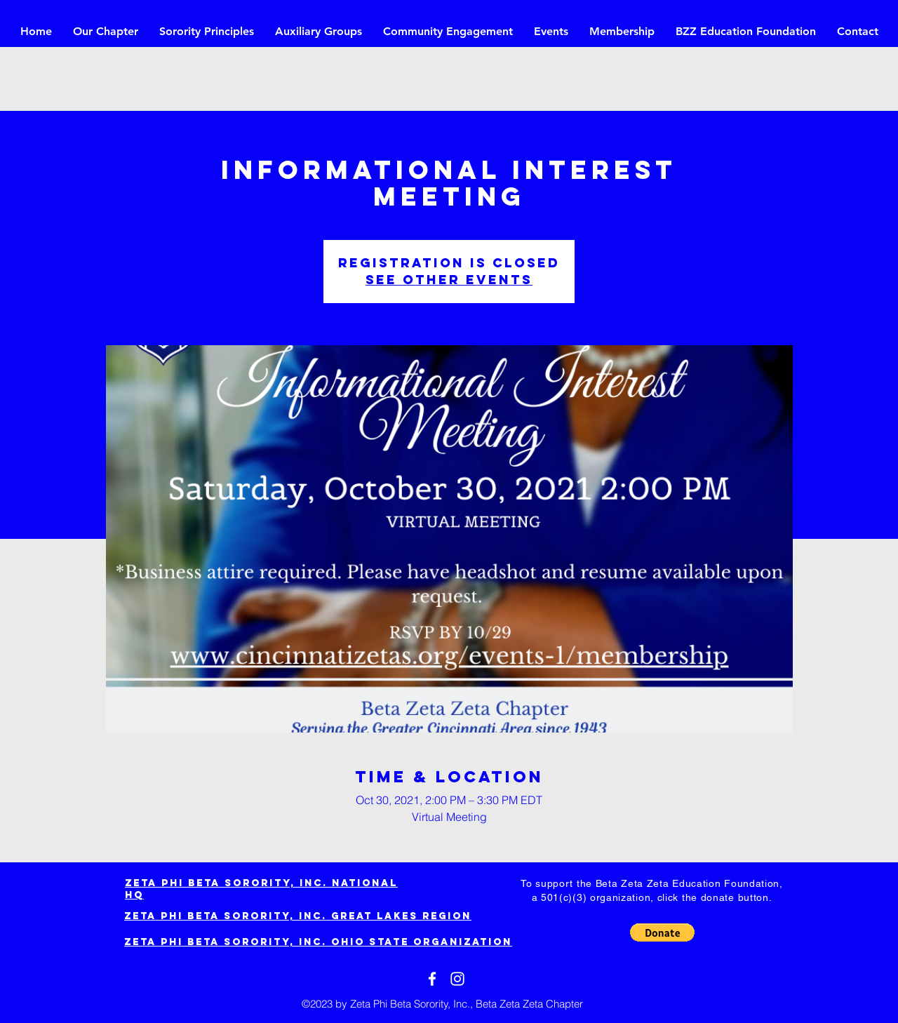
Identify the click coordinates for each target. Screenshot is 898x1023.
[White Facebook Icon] (432, 979)
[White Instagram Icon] (457, 979)
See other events (449, 280)
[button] (662, 932)
